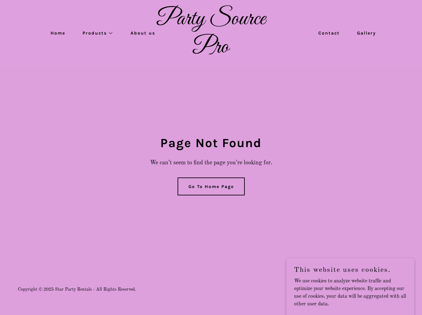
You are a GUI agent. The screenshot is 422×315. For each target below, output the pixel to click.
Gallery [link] (366, 33)
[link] (211, 51)
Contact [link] (329, 33)
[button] (95, 33)
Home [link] (58, 33)
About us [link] (143, 33)
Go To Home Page (211, 186)
